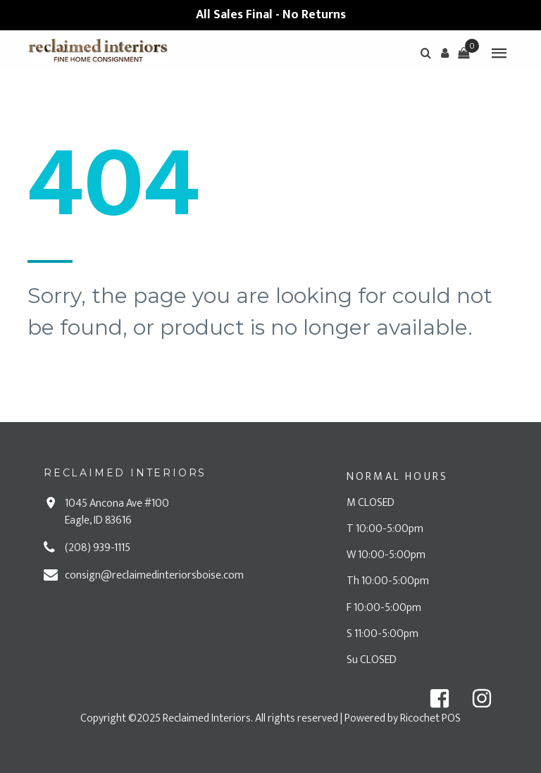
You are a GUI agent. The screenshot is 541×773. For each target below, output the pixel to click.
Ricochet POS (430, 718)
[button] (444, 53)
